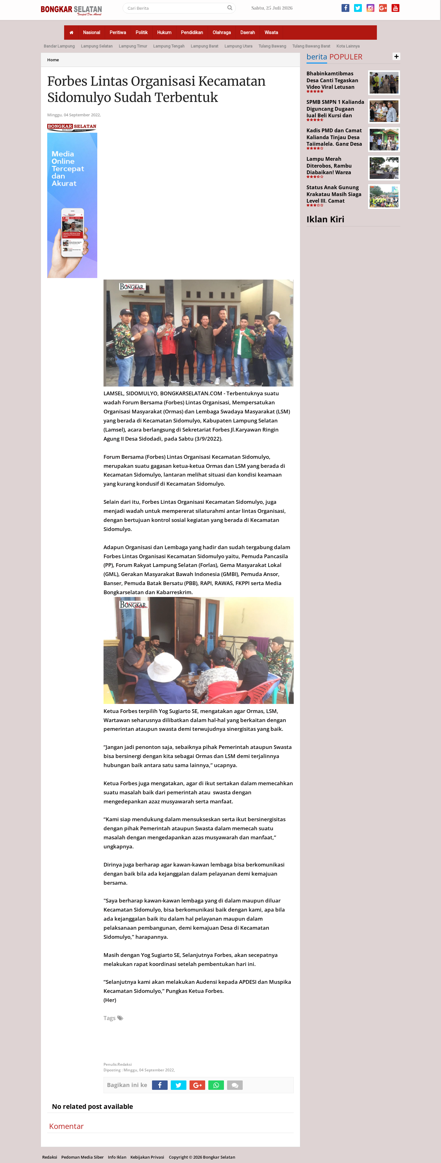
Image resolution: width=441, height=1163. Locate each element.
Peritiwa (118, 32)
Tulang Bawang (272, 46)
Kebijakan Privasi (147, 1157)
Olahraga (222, 32)
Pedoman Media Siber (82, 1157)
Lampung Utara (238, 46)
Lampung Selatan (97, 46)
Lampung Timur (133, 46)
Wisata (271, 32)
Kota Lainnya (348, 46)
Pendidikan (192, 32)
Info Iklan (117, 1157)
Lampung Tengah (169, 46)
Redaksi (49, 1157)
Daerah (248, 32)
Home (53, 60)
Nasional (91, 32)
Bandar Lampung (59, 46)
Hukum (164, 32)
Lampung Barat (204, 46)
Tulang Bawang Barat (311, 46)
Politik (142, 32)
